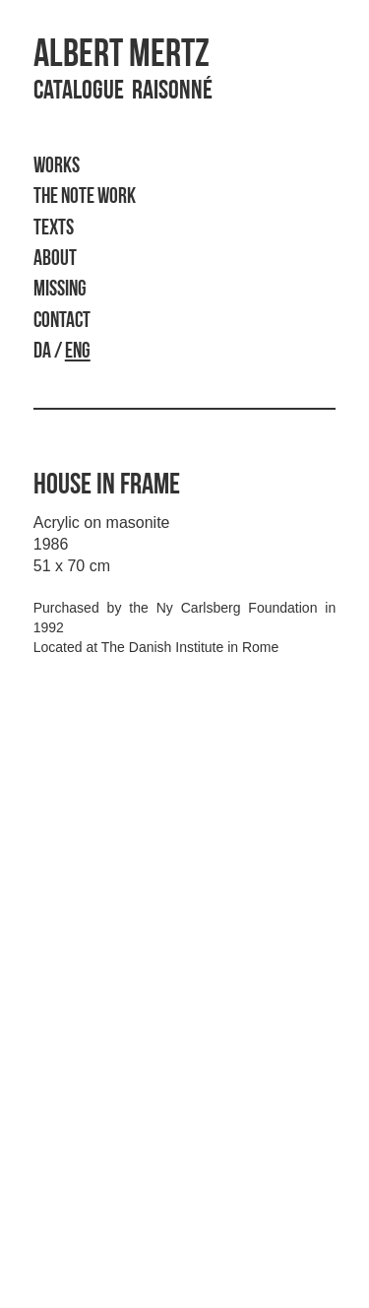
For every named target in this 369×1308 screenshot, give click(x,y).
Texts (53, 229)
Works (56, 167)
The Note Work (84, 197)
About (55, 259)
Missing (60, 290)
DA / (62, 352)
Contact (62, 321)
